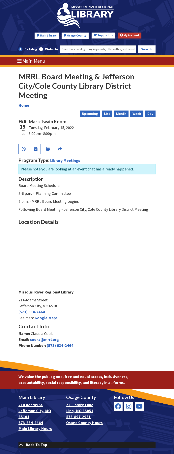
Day (150, 113)
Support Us (103, 35)
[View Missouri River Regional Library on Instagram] (128, 406)
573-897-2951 (78, 417)
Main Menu (31, 61)
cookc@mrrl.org (44, 339)
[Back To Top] (87, 445)
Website (51, 49)
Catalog (30, 49)
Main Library (48, 36)
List (107, 113)
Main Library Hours (35, 429)
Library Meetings (65, 161)
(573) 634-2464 (31, 312)
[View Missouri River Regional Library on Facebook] (118, 406)
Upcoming (90, 113)
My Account (129, 35)
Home (23, 105)
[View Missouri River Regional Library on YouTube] (139, 406)
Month (121, 113)
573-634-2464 (30, 423)
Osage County (76, 36)
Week (136, 113)
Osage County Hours (84, 423)
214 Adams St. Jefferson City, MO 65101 (34, 411)
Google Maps (46, 318)
